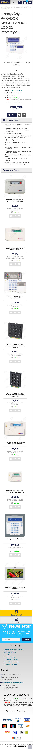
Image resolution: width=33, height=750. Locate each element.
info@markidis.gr (7, 682)
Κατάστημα (16, 622)
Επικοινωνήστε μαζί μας (10, 664)
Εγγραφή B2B (16, 615)
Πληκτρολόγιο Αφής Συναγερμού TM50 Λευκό (15, 588)
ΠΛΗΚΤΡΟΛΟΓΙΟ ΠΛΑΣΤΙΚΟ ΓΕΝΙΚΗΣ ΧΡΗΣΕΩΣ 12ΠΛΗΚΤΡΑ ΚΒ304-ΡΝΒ (15, 395)
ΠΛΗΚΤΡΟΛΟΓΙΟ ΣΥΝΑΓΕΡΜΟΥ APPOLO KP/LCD (15, 248)
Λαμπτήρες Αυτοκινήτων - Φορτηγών (14, 649)
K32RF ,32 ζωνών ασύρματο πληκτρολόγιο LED (15, 297)
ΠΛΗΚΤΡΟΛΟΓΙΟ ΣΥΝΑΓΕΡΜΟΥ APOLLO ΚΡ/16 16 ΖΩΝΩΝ (15, 200)
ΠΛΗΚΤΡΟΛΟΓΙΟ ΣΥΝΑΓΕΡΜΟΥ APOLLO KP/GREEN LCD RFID (15, 491)
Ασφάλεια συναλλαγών (10, 657)
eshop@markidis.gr (18, 682)
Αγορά (14, 115)
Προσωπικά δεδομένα (10, 652)
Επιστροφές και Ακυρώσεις (11, 662)
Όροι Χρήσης (7, 654)
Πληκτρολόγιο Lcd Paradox (15, 539)
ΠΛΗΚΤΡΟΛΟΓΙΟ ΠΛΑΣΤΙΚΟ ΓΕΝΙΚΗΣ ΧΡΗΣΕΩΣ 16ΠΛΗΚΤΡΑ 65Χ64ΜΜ (15, 346)
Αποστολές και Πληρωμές (11, 659)
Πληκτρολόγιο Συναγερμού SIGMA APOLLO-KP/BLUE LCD (15, 443)
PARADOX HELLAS (16, 90)
